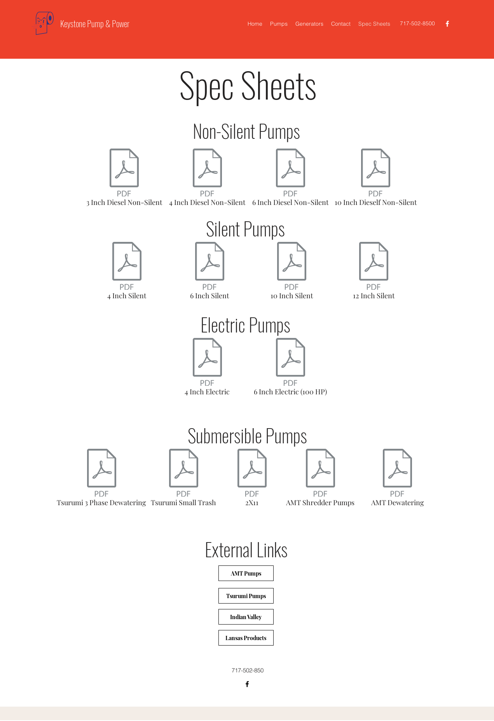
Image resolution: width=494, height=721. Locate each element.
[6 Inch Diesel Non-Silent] (290, 179)
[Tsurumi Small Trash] (184, 480)
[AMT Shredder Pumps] (320, 480)
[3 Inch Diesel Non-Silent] (124, 179)
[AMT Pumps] (246, 573)
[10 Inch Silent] (292, 273)
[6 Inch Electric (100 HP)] (291, 369)
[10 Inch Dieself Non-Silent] (376, 179)
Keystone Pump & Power (94, 23)
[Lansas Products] (246, 638)
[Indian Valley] (246, 617)
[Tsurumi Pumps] (246, 596)
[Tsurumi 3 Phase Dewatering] (102, 480)
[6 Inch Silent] (210, 273)
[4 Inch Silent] (127, 273)
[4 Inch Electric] (207, 369)
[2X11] (252, 480)
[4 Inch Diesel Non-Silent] (207, 179)
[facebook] (447, 24)
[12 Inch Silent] (374, 273)
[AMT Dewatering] (398, 480)
